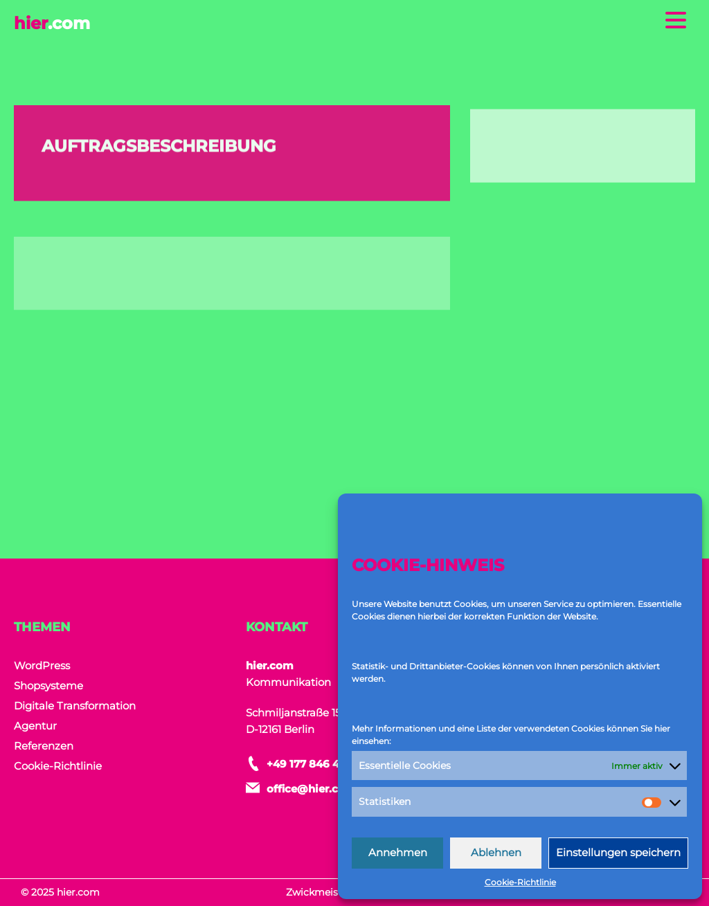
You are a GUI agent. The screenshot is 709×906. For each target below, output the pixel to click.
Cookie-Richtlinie (520, 882)
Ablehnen (496, 852)
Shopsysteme (48, 685)
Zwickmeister (319, 892)
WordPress (42, 665)
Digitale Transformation (75, 705)
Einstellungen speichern (618, 852)
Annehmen (397, 852)
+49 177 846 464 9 (315, 763)
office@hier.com (311, 788)
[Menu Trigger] (676, 19)
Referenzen (43, 745)
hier (52, 23)
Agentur (35, 725)
